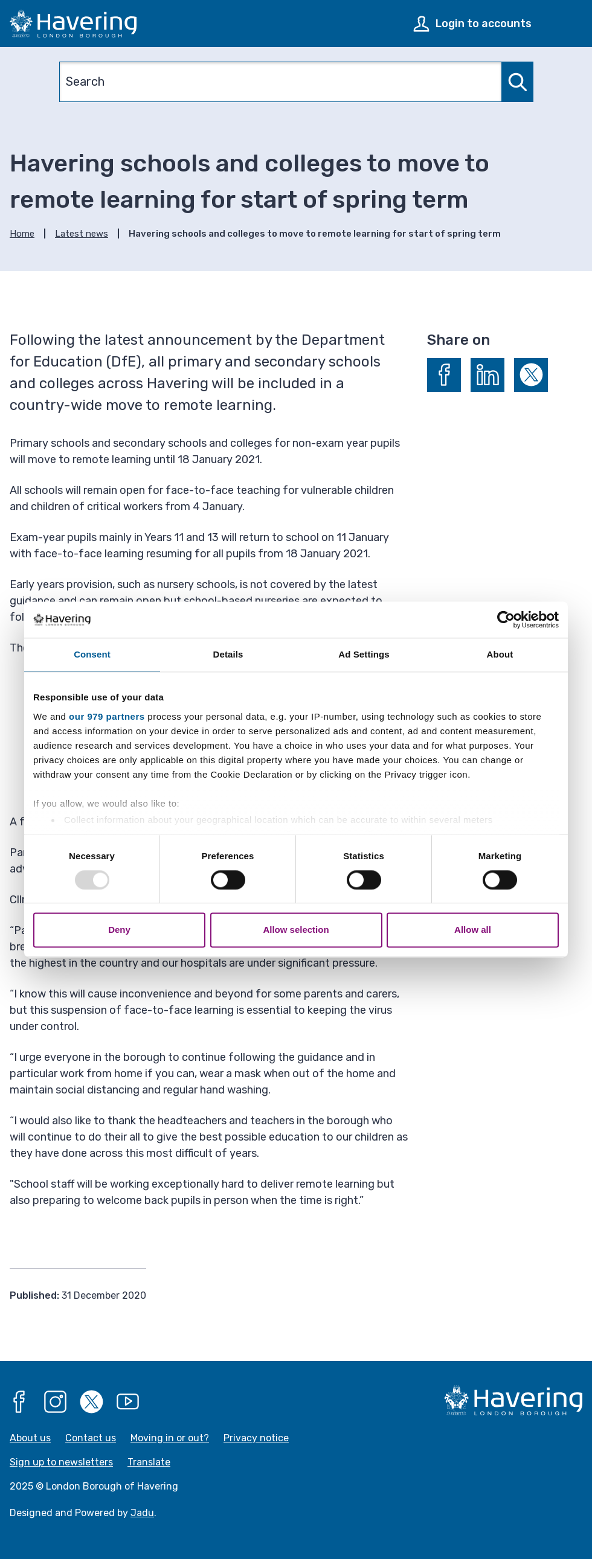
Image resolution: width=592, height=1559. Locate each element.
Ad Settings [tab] (363, 654)
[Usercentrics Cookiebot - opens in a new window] (506, 619)
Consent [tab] (92, 654)
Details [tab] (228, 654)
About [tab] (500, 654)
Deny (119, 930)
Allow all (472, 930)
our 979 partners (107, 716)
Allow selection (296, 930)
